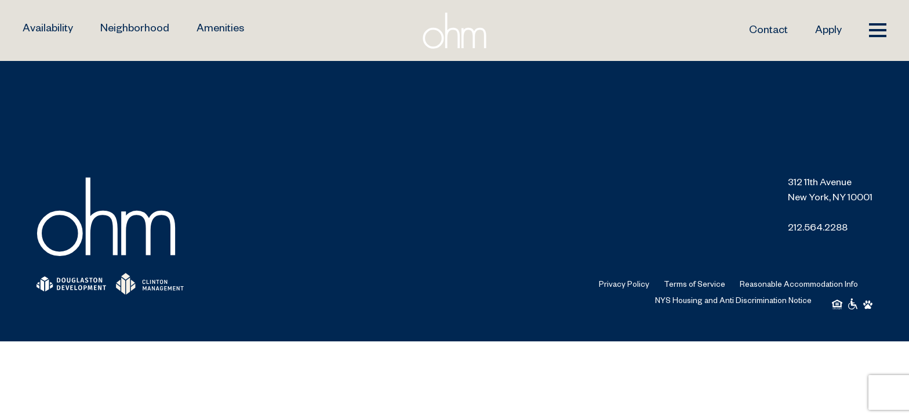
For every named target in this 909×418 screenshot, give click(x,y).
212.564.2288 (818, 229)
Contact (768, 31)
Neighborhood (134, 29)
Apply (828, 31)
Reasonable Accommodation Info (799, 286)
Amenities (220, 29)
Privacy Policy (624, 286)
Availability (48, 29)
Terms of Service (694, 286)
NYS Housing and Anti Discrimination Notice (733, 302)
